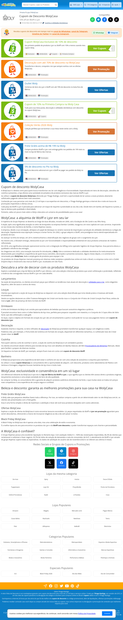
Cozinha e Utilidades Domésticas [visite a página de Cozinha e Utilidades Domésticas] (56, 23)
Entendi (107, 613)
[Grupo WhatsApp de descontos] (98, 33)
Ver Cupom (102, 48)
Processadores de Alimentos (96, 346)
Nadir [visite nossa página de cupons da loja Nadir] (46, 495)
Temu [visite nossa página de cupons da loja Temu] (108, 519)
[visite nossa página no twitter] (61, 585)
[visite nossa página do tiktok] (77, 585)
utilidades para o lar (96, 282)
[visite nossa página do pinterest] (72, 585)
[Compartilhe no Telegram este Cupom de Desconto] (98, 19)
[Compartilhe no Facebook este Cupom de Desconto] (104, 19)
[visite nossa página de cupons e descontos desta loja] (12, 48)
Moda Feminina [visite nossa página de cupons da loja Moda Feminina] (46, 558)
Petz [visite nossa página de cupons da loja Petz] (15, 526)
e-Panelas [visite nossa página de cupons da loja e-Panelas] (77, 495)
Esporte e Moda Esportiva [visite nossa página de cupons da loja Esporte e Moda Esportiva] (108, 542)
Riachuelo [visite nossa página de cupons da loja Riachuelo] (46, 519)
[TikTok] (73, 463)
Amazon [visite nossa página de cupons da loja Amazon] (15, 511)
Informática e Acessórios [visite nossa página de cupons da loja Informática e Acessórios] (77, 550)
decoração (45, 329)
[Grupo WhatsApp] (50, 452)
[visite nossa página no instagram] (56, 585)
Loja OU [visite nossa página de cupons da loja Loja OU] (46, 487)
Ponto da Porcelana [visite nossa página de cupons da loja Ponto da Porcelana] (108, 487)
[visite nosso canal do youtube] (66, 585)
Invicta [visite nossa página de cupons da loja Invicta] (77, 479)
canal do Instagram (60, 34)
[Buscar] (56, 5)
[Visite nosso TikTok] (116, 19)
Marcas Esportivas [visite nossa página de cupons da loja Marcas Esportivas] (107, 550)
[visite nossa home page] (8, 4)
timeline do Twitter (40, 34)
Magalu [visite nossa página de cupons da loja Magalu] (46, 511)
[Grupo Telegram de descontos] (113, 33)
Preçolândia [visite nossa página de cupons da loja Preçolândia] (77, 487)
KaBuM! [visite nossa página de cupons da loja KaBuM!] (77, 526)
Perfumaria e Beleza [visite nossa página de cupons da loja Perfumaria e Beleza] (77, 558)
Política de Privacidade (86, 613)
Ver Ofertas (101, 90)
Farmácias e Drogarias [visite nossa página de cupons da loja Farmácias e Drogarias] (15, 550)
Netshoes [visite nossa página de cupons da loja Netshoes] (77, 519)
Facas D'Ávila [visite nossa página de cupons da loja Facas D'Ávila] (107, 479)
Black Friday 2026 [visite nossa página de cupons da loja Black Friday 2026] (46, 574)
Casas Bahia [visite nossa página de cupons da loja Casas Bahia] (15, 519)
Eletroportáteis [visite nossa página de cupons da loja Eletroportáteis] (77, 542)
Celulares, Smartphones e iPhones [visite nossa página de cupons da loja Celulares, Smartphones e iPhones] (15, 542)
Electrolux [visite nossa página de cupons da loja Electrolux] (107, 526)
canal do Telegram (79, 31)
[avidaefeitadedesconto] (61, 452)
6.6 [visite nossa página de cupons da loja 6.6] (15, 574)
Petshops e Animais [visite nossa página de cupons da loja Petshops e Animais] (107, 558)
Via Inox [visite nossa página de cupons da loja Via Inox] (15, 479)
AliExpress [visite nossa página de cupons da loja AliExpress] (46, 526)
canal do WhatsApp (61, 31)
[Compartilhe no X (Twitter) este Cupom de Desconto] (110, 19)
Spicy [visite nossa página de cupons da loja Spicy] (46, 479)
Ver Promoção (101, 69)
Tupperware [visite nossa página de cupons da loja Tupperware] (15, 487)
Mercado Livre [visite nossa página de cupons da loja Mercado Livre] (77, 511)
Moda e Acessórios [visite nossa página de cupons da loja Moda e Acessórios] (15, 558)
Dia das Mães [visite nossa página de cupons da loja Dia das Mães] (77, 574)
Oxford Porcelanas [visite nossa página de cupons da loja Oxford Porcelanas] (15, 495)
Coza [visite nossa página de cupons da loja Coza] (107, 495)
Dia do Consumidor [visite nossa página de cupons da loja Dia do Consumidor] (107, 574)
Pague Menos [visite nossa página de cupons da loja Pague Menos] (107, 511)
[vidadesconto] (50, 463)
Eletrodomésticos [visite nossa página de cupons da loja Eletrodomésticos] (46, 542)
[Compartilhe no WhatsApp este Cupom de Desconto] (92, 19)
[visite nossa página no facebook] (45, 585)
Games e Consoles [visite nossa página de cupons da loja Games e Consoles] (46, 550)
